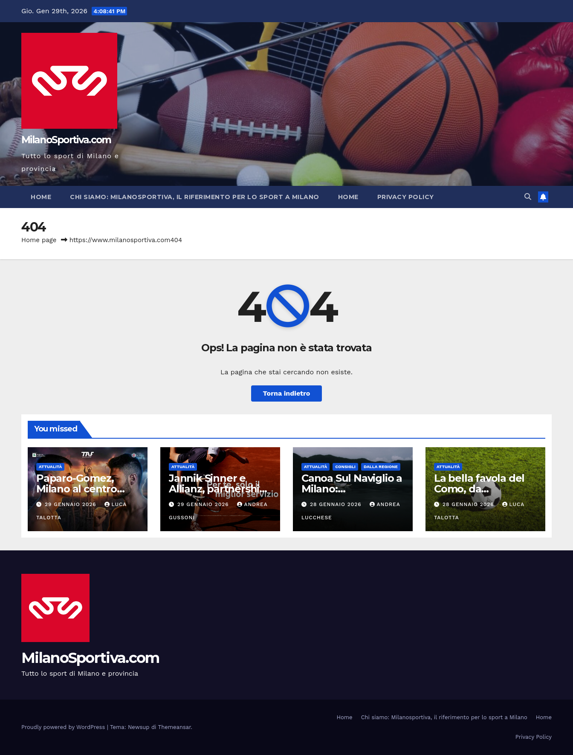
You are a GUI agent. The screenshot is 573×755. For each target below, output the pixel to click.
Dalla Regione (381, 466)
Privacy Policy (405, 197)
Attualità (50, 466)
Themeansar (174, 727)
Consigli (345, 466)
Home (41, 197)
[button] (527, 197)
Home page (39, 240)
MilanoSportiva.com (66, 140)
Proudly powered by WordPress (64, 727)
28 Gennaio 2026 (337, 504)
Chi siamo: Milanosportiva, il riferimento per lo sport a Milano (194, 197)
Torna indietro (286, 393)
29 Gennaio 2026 (71, 504)
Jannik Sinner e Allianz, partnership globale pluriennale (218, 489)
